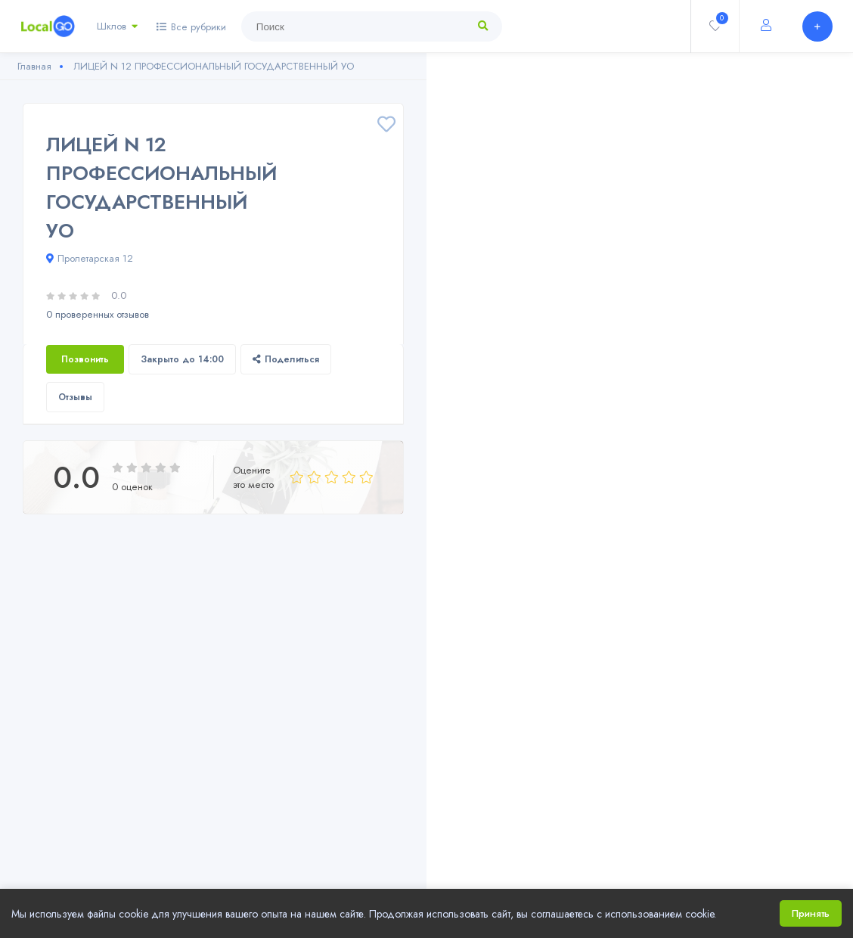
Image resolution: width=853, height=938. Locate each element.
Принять (811, 913)
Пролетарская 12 (89, 258)
